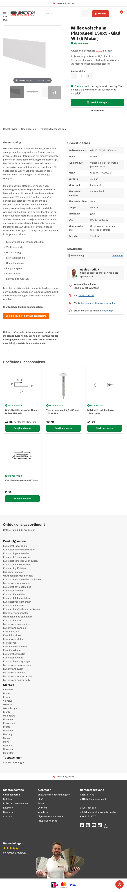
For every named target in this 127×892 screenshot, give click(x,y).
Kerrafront (9, 723)
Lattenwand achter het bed (18, 676)
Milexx (6, 738)
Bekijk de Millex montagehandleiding (26, 315)
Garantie (8, 812)
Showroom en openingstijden (54, 794)
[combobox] (65, 13)
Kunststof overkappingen (17, 661)
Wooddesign (10, 708)
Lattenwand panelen (14, 627)
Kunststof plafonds (13, 605)
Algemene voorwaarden (51, 816)
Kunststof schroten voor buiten (20, 560)
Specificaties (28, 129)
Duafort (7, 693)
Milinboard (9, 715)
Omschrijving (10, 129)
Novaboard (9, 749)
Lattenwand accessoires (16, 624)
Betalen (7, 799)
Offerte (100, 13)
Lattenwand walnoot (14, 672)
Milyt (6, 741)
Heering (7, 734)
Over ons (42, 807)
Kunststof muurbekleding (17, 564)
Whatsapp (107, 310)
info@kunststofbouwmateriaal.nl (97, 303)
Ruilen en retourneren (15, 803)
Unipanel (8, 730)
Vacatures (43, 812)
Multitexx (8, 704)
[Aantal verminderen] (74, 76)
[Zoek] (84, 13)
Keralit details (11, 631)
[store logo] (23, 13)
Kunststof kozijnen (13, 590)
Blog (40, 799)
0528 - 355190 (86, 295)
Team (41, 803)
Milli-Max (8, 753)
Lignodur (8, 745)
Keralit (7, 697)
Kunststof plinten (12, 620)
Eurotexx (8, 689)
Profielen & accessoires (53, 129)
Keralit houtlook (12, 635)
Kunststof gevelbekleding (17, 587)
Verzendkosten (11, 794)
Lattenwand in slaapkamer (18, 665)
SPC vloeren (10, 642)
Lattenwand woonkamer (16, 583)
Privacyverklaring (47, 820)
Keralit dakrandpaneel (15, 646)
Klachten (8, 807)
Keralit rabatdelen (13, 639)
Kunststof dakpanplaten (16, 598)
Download (117, 255)
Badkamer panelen (13, 572)
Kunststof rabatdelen (15, 546)
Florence (8, 719)
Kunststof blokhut (13, 657)
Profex (6, 726)
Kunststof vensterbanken (17, 601)
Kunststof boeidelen (14, 594)
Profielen (97, 110)
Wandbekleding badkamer (17, 616)
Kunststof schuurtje (14, 654)
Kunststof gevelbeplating (17, 557)
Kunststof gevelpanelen (16, 553)
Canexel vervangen (14, 762)
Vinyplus (7, 700)
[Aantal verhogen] (89, 76)
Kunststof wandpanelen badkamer (22, 579)
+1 (54, 92)
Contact (7, 816)
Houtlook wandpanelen (16, 613)
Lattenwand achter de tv (16, 680)
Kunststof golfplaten (14, 568)
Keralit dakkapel (12, 650)
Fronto (7, 712)
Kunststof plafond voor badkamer (21, 609)
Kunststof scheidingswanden (19, 549)
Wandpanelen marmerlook (18, 575)
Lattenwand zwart (13, 668)
